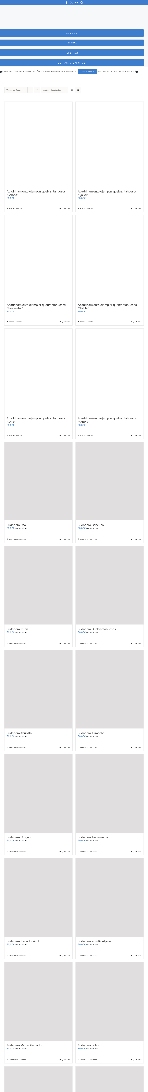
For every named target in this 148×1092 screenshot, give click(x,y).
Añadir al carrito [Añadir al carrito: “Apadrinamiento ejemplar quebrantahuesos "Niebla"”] (86, 322)
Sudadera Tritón (17, 629)
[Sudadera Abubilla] (38, 689)
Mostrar (52, 90)
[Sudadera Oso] (38, 481)
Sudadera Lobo (88, 1045)
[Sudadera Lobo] (110, 1001)
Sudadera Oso (16, 525)
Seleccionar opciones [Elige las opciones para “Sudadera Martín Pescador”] (17, 1059)
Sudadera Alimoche (91, 733)
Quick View (66, 208)
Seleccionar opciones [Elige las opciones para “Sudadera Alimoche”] (88, 747)
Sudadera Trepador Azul (23, 941)
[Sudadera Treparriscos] (110, 793)
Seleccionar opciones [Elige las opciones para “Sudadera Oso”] (17, 539)
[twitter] (71, 2)
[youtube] (76, 2)
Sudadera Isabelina (91, 525)
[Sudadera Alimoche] (110, 689)
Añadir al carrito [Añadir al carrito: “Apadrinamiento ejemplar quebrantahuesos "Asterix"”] (86, 435)
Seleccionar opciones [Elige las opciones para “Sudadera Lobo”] (88, 1059)
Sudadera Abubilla (19, 733)
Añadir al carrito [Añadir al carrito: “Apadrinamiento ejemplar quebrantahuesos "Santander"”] (15, 322)
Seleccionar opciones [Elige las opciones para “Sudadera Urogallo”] (17, 851)
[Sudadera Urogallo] (38, 793)
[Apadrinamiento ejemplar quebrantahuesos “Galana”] (38, 144)
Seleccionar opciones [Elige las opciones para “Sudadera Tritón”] (17, 643)
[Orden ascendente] (37, 90)
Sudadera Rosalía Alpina (94, 941)
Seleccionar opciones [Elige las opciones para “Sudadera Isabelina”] (88, 539)
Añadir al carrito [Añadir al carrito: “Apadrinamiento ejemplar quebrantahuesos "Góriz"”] (15, 435)
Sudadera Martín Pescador (24, 1045)
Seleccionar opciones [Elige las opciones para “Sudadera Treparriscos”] (88, 851)
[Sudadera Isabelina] (110, 481)
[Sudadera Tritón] (38, 585)
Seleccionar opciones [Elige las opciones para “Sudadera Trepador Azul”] (17, 955)
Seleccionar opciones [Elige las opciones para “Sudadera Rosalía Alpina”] (88, 955)
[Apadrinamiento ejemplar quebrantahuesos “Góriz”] (38, 371)
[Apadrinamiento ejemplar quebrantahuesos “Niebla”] (110, 257)
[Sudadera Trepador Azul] (38, 897)
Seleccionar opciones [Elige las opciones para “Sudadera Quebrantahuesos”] (88, 643)
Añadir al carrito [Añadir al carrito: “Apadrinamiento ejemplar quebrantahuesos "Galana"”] (15, 208)
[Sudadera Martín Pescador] (38, 1001)
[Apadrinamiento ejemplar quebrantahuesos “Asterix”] (110, 371)
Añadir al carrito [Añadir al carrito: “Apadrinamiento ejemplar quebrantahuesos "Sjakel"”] (86, 208)
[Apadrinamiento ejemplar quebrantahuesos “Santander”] (38, 257)
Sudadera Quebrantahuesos (97, 629)
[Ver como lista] (78, 90)
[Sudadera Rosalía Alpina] (110, 897)
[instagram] (82, 2)
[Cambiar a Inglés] (143, 71)
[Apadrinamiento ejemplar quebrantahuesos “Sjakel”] (110, 144)
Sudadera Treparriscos (93, 837)
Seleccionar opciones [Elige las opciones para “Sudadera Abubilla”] (17, 747)
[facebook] (66, 2)
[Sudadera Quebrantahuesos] (110, 585)
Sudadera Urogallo (19, 837)
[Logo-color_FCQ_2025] (74, 7)
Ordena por (13, 90)
